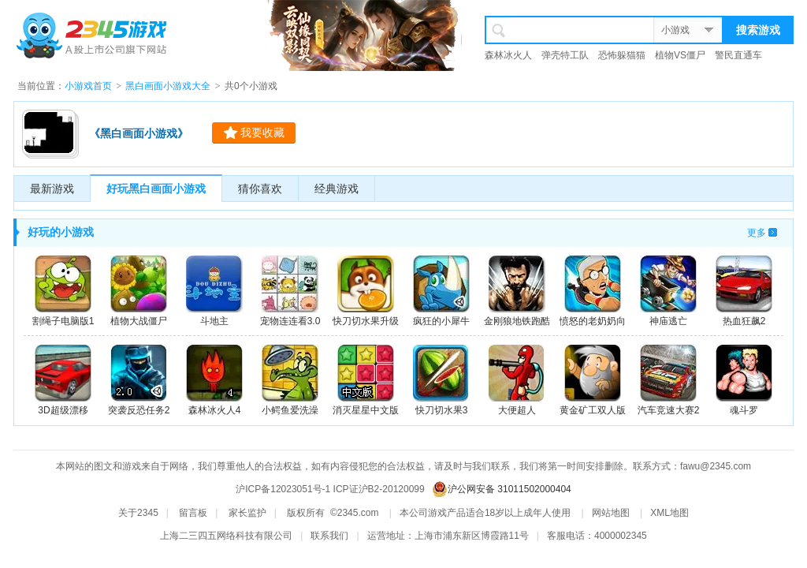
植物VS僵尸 (680, 55)
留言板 (193, 512)
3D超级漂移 (63, 380)
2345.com (358, 512)
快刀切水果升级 (366, 291)
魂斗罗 (744, 380)
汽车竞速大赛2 (669, 380)
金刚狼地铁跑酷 (517, 291)
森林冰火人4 (214, 380)
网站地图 (611, 512)
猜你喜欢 (260, 188)
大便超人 (517, 380)
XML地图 (669, 512)
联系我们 (329, 535)
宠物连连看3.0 (290, 291)
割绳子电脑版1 (63, 291)
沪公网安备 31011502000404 (509, 489)
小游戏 (675, 30)
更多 (756, 232)
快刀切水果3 (441, 380)
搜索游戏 (758, 30)
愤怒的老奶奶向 (593, 291)
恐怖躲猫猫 (621, 55)
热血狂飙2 (744, 291)
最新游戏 (52, 188)
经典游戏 (336, 188)
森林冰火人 (508, 55)
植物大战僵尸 (138, 291)
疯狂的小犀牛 (441, 291)
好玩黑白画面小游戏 (156, 188)
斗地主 (214, 291)
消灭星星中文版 (366, 380)
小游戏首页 (88, 86)
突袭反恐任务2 (139, 380)
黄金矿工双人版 (593, 380)
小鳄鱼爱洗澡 (290, 380)
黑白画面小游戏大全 (167, 86)
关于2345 (138, 512)
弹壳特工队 (565, 55)
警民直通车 (738, 55)
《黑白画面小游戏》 (138, 133)
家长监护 (247, 512)
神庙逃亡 (668, 291)
